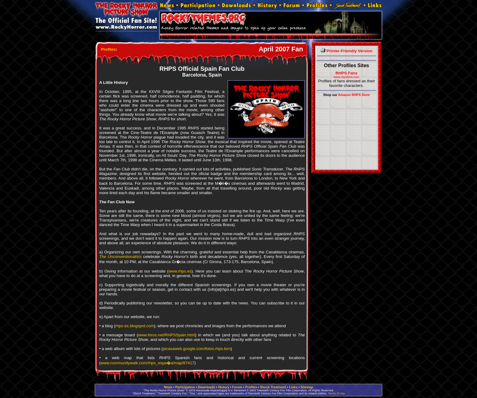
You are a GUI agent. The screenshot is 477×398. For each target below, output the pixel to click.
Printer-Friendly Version (347, 51)
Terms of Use (336, 393)
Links (293, 387)
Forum (237, 387)
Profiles (108, 49)
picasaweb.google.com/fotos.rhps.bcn (197, 348)
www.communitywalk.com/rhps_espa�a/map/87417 (147, 363)
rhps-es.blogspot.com (134, 326)
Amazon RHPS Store (354, 95)
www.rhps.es (180, 271)
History (223, 387)
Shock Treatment (273, 387)
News (168, 387)
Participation (185, 387)
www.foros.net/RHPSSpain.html (166, 335)
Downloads (206, 387)
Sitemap (307, 387)
